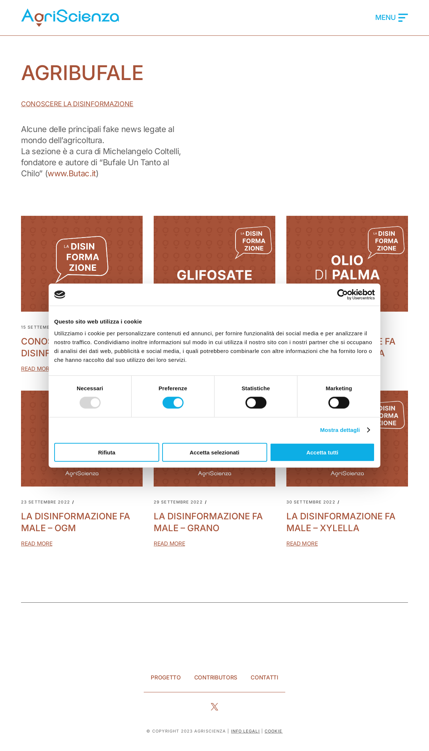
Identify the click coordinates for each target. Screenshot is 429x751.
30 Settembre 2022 (310, 502)
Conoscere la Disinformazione (77, 104)
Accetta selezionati (214, 452)
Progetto (166, 677)
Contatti (264, 677)
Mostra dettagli (340, 430)
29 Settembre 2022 (178, 502)
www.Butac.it (72, 173)
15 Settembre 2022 (45, 327)
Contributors (215, 677)
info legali (245, 731)
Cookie (274, 731)
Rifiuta (106, 452)
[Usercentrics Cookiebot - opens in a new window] (342, 294)
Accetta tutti (322, 452)
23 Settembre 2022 (45, 502)
